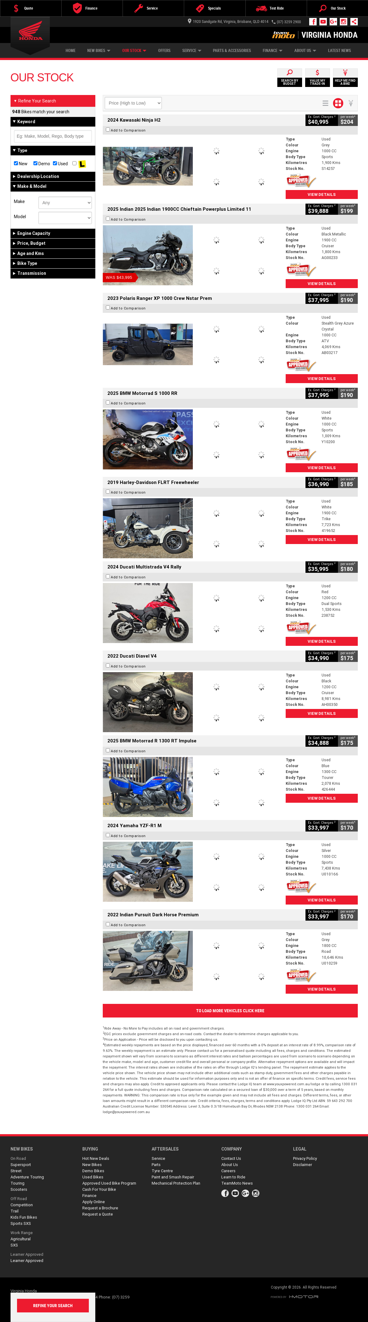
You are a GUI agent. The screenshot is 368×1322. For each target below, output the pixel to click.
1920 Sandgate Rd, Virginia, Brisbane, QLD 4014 (228, 21)
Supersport (21, 1164)
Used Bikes (92, 1177)
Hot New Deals (95, 1158)
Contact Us (231, 1158)
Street (16, 1170)
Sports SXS (21, 1223)
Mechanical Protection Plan (176, 1183)
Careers (228, 1170)
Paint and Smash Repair (173, 1177)
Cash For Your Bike (99, 1189)
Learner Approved (27, 1254)
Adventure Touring (27, 1177)
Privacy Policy (305, 1158)
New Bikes (98, 50)
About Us (305, 50)
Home (71, 50)
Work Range (22, 1232)
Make (19, 201)
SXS (14, 1245)
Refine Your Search (35, 101)
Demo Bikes (93, 1170)
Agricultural (21, 1239)
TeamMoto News (237, 1183)
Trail (15, 1211)
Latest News (339, 50)
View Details (322, 194)
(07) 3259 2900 (289, 21)
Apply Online (93, 1201)
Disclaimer (302, 1164)
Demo (41, 163)
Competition (22, 1205)
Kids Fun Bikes (24, 1217)
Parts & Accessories (232, 50)
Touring (17, 1183)
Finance (273, 50)
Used (60, 163)
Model (20, 216)
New (21, 163)
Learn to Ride (233, 1177)
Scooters (19, 1189)
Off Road (19, 1198)
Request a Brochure (100, 1208)
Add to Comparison (128, 130)
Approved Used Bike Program (109, 1183)
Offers (164, 50)
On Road (18, 1158)
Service (191, 50)
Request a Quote (97, 1214)
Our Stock (134, 50)
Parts (156, 1164)
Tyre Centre (162, 1170)
